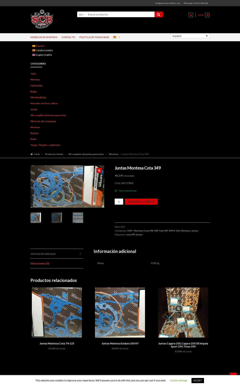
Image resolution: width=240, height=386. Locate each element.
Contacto (68, 37)
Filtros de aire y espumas (43, 121)
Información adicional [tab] (42, 253)
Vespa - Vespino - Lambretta (45, 144)
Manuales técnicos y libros (44, 103)
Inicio (33, 73)
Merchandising (38, 97)
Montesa (35, 79)
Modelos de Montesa (44, 37)
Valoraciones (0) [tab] (39, 263)
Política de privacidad (94, 37)
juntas (139, 234)
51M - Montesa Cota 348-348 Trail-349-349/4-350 (153, 230)
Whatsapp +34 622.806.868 (196, 3)
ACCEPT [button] (198, 380)
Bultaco (34, 133)
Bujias (33, 91)
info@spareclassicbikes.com (167, 3)
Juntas (34, 109)
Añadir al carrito (141, 201)
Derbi (33, 139)
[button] (99, 170)
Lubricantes (36, 85)
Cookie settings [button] (178, 380)
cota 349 (130, 234)
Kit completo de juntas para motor (48, 115)
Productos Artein (54, 154)
